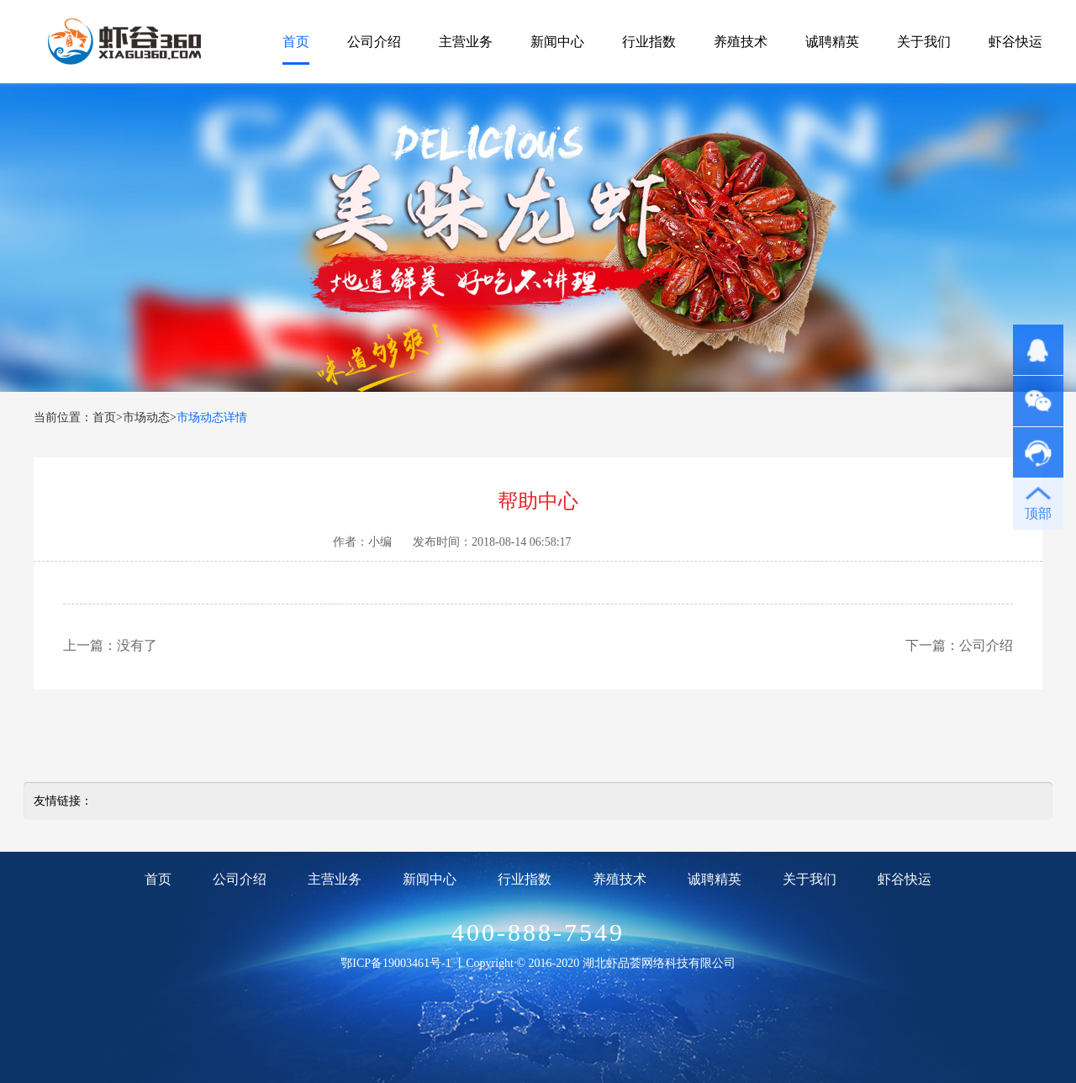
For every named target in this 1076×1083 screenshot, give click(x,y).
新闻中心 (557, 41)
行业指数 (649, 41)
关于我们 (924, 41)
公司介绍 (374, 41)
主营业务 (466, 41)
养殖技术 (740, 41)
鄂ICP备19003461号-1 (395, 963)
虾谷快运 (1015, 41)
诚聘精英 (832, 41)
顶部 (1038, 513)
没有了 (137, 645)
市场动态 (146, 417)
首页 (295, 41)
